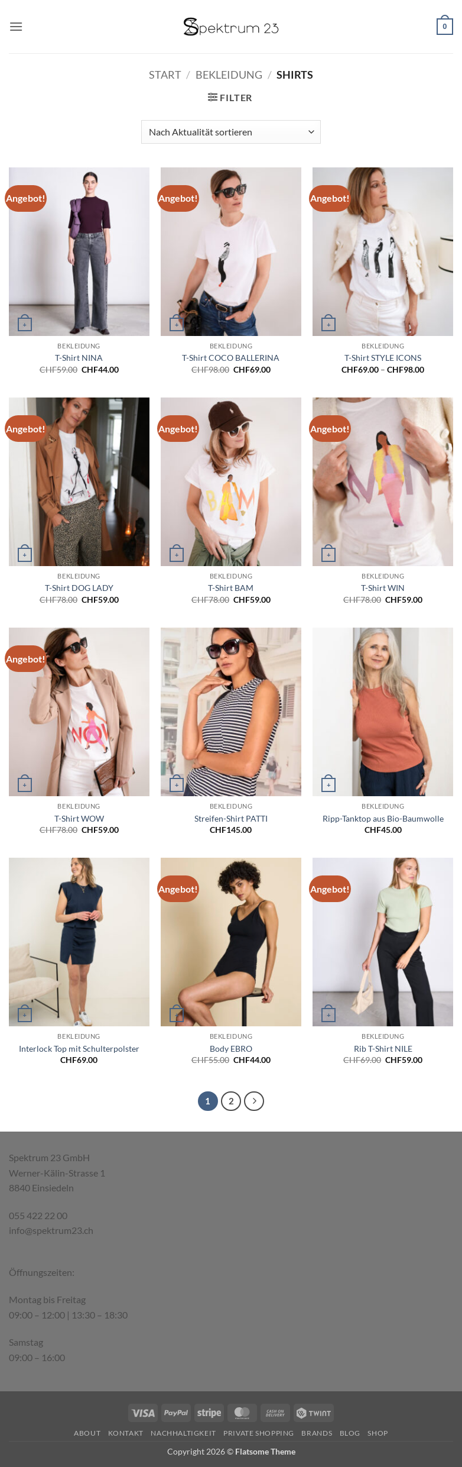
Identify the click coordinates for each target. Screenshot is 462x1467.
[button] (16, 26)
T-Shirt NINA (79, 358)
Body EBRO (231, 1048)
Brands (316, 1433)
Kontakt (126, 1433)
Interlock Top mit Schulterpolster (79, 1048)
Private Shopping (258, 1433)
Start (165, 74)
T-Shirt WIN (383, 588)
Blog (350, 1433)
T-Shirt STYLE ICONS (382, 358)
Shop (377, 1433)
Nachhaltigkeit (183, 1433)
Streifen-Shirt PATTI (231, 818)
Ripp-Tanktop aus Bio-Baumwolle (383, 818)
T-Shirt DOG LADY (79, 588)
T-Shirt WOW (79, 818)
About (87, 1433)
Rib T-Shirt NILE (383, 1048)
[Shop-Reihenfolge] (230, 132)
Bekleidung (229, 74)
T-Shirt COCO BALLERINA (230, 358)
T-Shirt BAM (230, 588)
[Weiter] (254, 1101)
